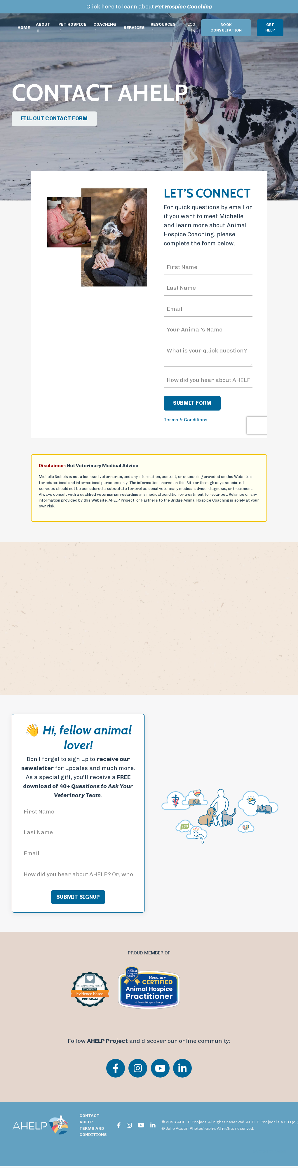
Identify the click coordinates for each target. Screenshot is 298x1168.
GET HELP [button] (270, 28)
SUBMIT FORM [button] (192, 404)
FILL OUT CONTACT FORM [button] (54, 118)
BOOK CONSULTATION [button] (226, 28)
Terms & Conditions (186, 420)
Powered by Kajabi (268, 1152)
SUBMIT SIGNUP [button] (78, 898)
